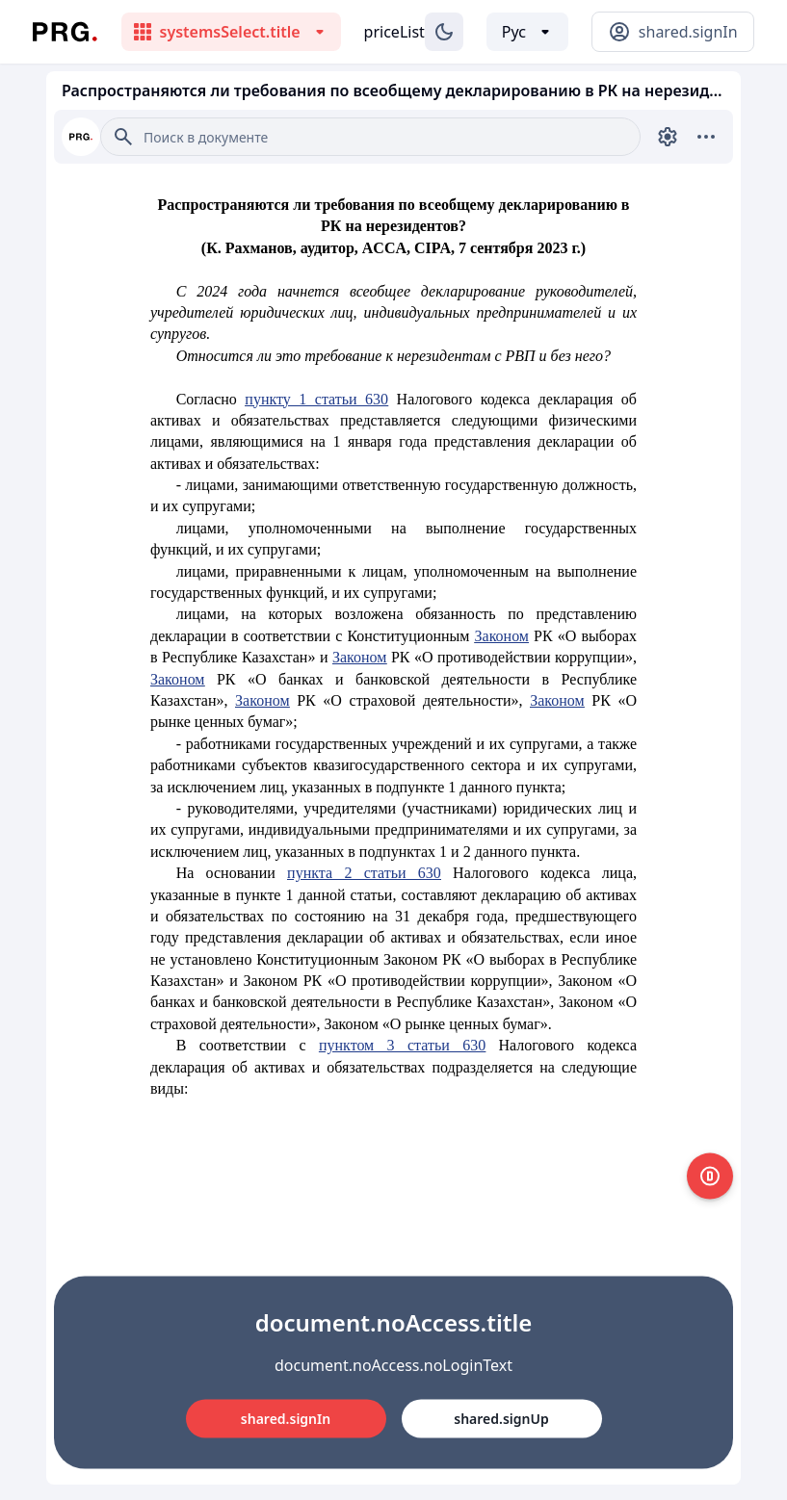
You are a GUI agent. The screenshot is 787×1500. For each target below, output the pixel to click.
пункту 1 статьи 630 (316, 399)
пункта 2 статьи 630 (364, 873)
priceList (394, 31)
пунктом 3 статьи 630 (402, 1045)
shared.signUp (501, 1418)
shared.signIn (285, 1418)
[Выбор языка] (527, 32)
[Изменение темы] (444, 32)
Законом (502, 636)
